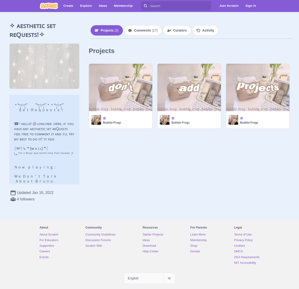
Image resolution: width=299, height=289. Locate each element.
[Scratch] (48, 6)
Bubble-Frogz (112, 122)
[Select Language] (149, 278)
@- (35, 124)
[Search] (145, 6)
